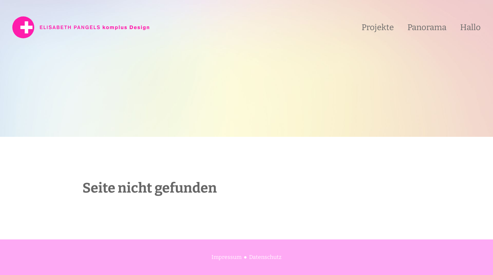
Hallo (470, 27)
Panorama (426, 27)
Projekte (378, 27)
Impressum (226, 257)
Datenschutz (265, 257)
